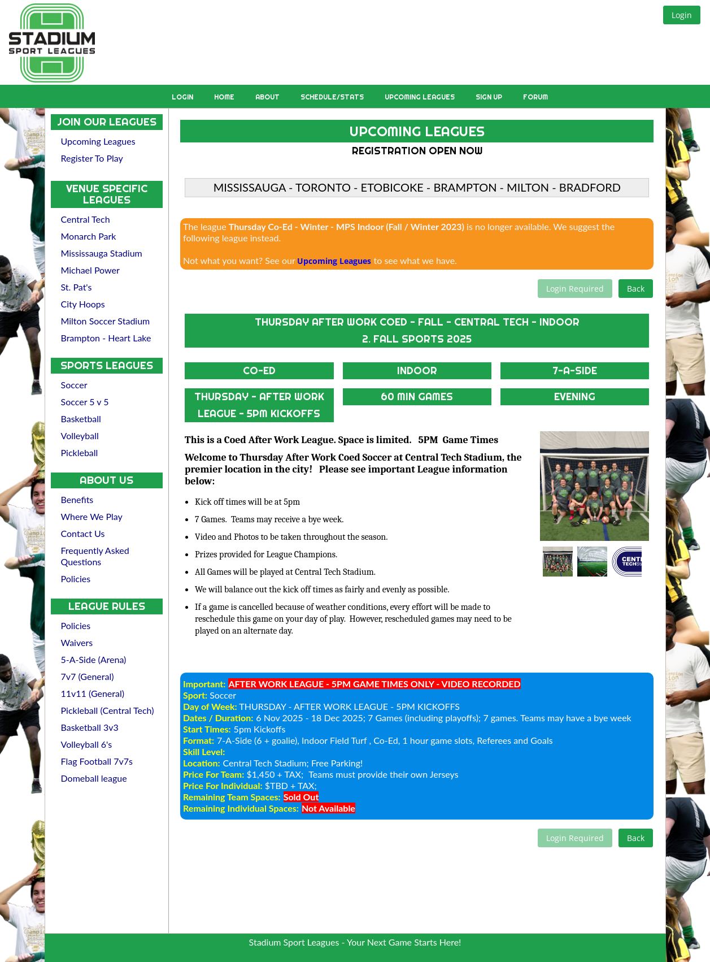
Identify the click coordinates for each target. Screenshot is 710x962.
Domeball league (94, 778)
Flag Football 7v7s (97, 761)
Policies (76, 578)
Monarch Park (88, 236)
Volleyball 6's (86, 744)
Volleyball (80, 435)
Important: (204, 683)
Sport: (195, 695)
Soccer (74, 384)
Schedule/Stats (332, 97)
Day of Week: (210, 706)
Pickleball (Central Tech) (107, 710)
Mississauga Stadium (101, 253)
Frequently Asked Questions (95, 556)
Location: (201, 762)
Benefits (77, 499)
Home (225, 97)
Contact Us (83, 533)
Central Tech (85, 219)
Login (183, 97)
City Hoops (83, 303)
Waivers (77, 642)
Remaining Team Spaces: (232, 796)
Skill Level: (204, 751)
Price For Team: (213, 774)
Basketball (81, 418)
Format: (198, 740)
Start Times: (207, 728)
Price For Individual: (222, 785)
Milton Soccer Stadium (105, 320)
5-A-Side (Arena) (94, 659)
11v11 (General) (93, 693)
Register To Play (92, 158)
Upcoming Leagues (420, 97)
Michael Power (90, 270)
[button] (681, 15)
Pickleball (79, 452)
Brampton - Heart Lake (106, 337)
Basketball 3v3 (90, 727)
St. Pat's (76, 286)
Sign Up (490, 97)
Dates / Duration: (218, 717)
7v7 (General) (87, 676)
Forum (535, 97)
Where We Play (92, 516)
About (268, 97)
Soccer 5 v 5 (85, 401)
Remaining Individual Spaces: (241, 808)
